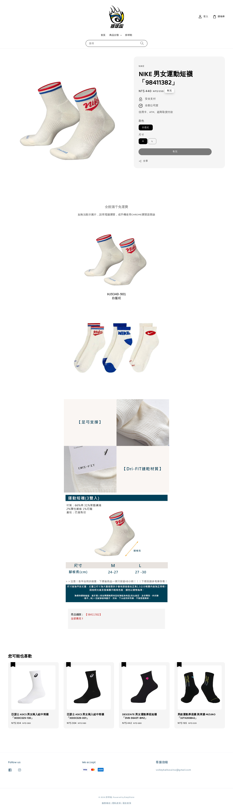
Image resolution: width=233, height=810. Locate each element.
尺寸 (141, 135)
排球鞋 (128, 35)
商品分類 (114, 35)
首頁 (103, 35)
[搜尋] (142, 43)
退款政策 (126, 803)
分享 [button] (143, 161)
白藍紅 (145, 127)
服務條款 (106, 803)
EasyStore (129, 797)
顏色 (141, 121)
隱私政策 (116, 803)
